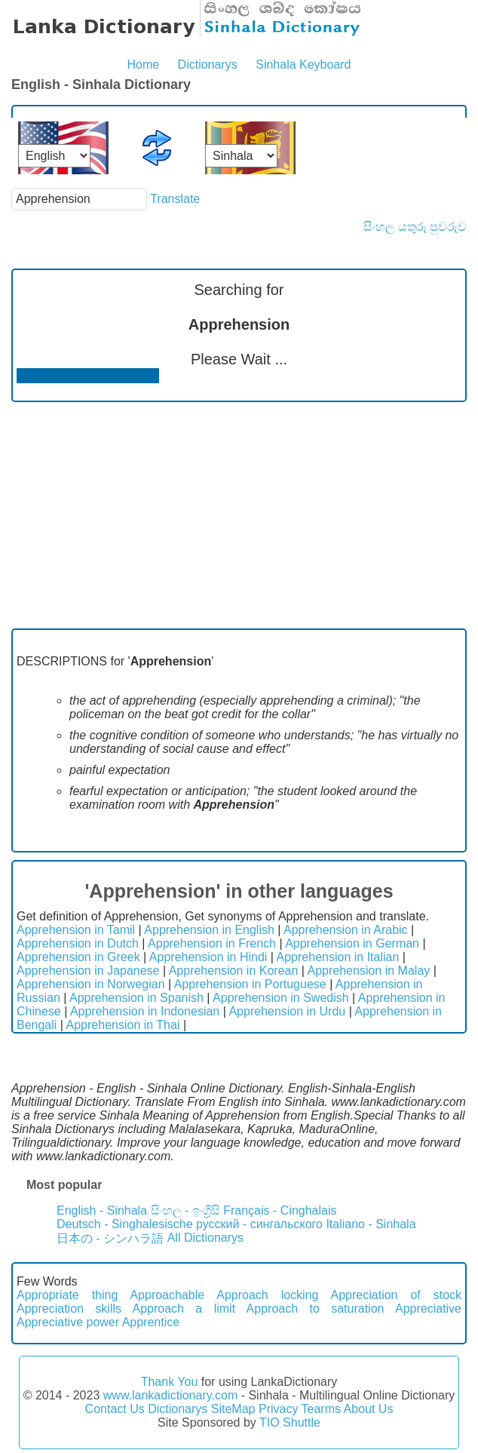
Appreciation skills (69, 1308)
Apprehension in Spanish (136, 997)
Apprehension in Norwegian (91, 984)
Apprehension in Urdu (286, 1011)
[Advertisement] (239, 515)
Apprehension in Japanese (88, 970)
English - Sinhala (102, 1210)
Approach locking (267, 1295)
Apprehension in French (212, 943)
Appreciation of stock (396, 1295)
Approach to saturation (316, 1308)
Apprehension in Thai (123, 1024)
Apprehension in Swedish (281, 997)
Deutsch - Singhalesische (125, 1224)
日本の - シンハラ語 (110, 1238)
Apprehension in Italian (338, 957)
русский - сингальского (259, 1224)
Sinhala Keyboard (303, 64)
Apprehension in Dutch (78, 943)
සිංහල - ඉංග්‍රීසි (185, 1210)
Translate (175, 198)
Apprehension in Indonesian (144, 1011)
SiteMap (233, 1408)
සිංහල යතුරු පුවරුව (415, 226)
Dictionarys (207, 64)
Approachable (167, 1295)
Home (143, 64)
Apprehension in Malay (369, 970)
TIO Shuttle (289, 1422)
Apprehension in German (352, 943)
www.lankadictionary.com (170, 1395)
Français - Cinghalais (279, 1210)
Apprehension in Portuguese (250, 984)
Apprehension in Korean (234, 970)
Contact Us (115, 1408)
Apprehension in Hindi (208, 957)
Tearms (321, 1408)
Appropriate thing (67, 1295)
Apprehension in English (209, 929)
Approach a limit (184, 1308)
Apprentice (151, 1322)
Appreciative (428, 1308)
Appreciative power (68, 1322)
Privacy (278, 1408)
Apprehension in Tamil (76, 929)
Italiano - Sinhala (370, 1224)
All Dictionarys (205, 1237)
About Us (369, 1408)
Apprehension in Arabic (345, 929)
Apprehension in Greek (78, 957)
